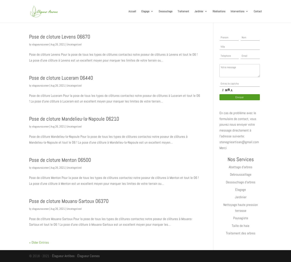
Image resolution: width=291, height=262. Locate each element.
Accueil (132, 11)
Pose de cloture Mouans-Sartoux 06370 (69, 201)
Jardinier (198, 11)
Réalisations (219, 11)
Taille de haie (240, 225)
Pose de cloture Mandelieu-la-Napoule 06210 (74, 119)
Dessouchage (165, 11)
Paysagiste (240, 218)
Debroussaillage (240, 174)
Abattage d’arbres (240, 167)
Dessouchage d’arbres (240, 182)
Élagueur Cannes (88, 256)
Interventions (237, 11)
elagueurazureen (40, 44)
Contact (258, 11)
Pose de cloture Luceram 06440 (61, 78)
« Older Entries (39, 242)
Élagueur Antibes (63, 256)
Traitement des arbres (240, 233)
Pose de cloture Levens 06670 (59, 36)
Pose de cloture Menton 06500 (60, 160)
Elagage (145, 11)
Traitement (183, 11)
